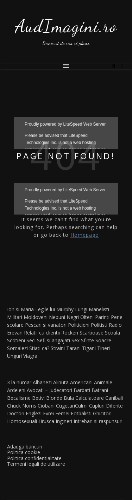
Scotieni (16, 340)
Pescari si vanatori (46, 324)
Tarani (73, 348)
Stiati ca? (39, 348)
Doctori (15, 413)
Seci (31, 340)
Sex (75, 340)
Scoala (112, 332)
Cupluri (97, 405)
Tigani (89, 348)
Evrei (48, 413)
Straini (58, 348)
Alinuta (61, 382)
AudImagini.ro (66, 26)
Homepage (84, 234)
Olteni (87, 317)
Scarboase (91, 332)
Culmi (81, 405)
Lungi (81, 309)
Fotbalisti (81, 413)
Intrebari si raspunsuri (98, 421)
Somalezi (17, 348)
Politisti (99, 324)
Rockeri (69, 332)
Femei (62, 413)
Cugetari (65, 405)
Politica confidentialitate (34, 458)
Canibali (114, 397)
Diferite (114, 405)
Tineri (103, 348)
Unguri (14, 356)
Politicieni (78, 324)
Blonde (54, 397)
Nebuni (57, 317)
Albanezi (42, 382)
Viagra (30, 356)
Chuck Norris (21, 405)
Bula (69, 397)
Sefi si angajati (53, 340)
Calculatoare (89, 397)
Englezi (34, 413)
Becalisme (19, 397)
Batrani (100, 390)
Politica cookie (23, 452)
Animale (103, 382)
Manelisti (99, 309)
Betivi (38, 397)
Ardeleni (16, 390)
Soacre (103, 340)
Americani (81, 382)
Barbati (82, 390)
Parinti (102, 317)
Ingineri (64, 421)
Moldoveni (36, 317)
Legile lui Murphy (54, 309)
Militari (14, 317)
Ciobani (46, 405)
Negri (73, 317)
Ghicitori (102, 413)
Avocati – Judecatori (49, 390)
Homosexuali (22, 421)
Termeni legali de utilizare (36, 463)
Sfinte (87, 340)
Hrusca (46, 421)
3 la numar (19, 382)
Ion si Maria (20, 309)
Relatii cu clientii (42, 332)
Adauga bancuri (24, 446)
